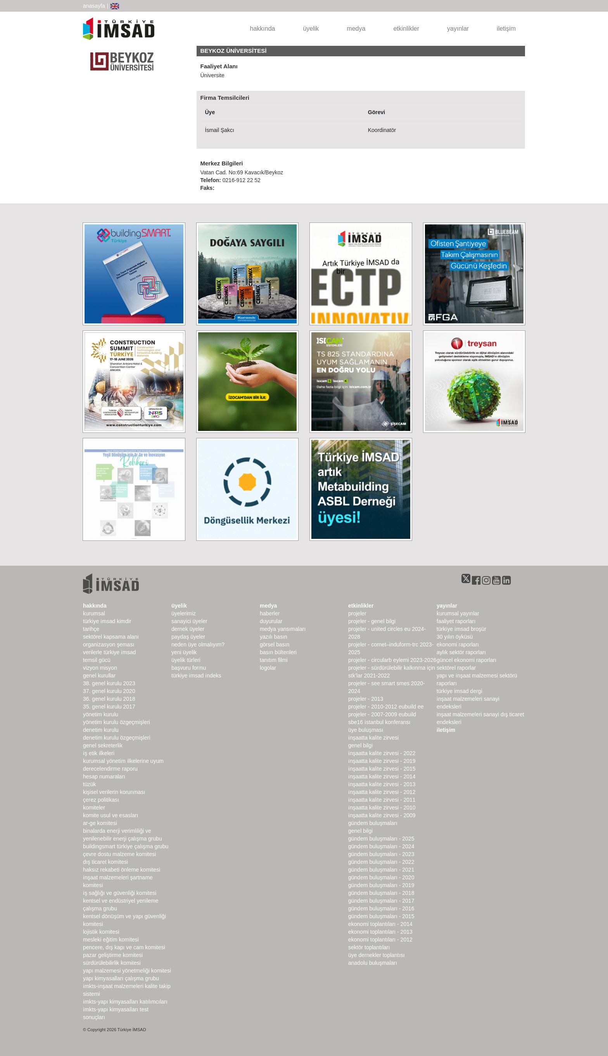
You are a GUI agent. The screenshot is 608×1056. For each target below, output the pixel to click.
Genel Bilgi (360, 745)
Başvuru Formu (188, 668)
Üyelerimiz (183, 613)
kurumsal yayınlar (458, 613)
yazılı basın (273, 637)
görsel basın (274, 644)
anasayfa (94, 6)
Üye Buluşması (365, 730)
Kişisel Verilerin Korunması (114, 792)
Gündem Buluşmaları (372, 823)
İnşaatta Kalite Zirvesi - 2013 (382, 784)
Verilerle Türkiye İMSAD (109, 652)
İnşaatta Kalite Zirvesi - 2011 (382, 800)
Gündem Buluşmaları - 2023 (381, 854)
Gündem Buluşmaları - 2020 (381, 877)
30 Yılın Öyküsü (455, 637)
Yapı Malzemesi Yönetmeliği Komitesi (127, 970)
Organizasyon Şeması (108, 644)
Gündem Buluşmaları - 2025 (381, 838)
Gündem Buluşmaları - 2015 (381, 916)
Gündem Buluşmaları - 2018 (381, 893)
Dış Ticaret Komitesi (105, 862)
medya (356, 28)
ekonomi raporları (458, 644)
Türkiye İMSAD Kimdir (107, 621)
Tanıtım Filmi (274, 660)
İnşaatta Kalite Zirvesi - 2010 (382, 807)
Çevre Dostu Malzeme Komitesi (119, 854)
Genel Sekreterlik (103, 745)
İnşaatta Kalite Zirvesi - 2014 (382, 776)
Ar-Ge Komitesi (100, 823)
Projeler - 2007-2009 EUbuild (382, 714)
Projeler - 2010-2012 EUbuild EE (386, 706)
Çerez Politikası (101, 800)
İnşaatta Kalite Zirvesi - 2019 (382, 761)
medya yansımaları (283, 629)
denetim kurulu (101, 730)
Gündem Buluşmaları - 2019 (381, 885)
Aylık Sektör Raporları (461, 652)
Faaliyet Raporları (456, 621)
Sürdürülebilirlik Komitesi (112, 963)
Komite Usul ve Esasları (110, 815)
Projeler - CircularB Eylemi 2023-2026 (392, 660)
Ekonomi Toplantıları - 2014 (380, 924)
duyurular (271, 621)
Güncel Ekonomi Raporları (466, 660)
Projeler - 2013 (365, 699)
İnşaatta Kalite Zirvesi (373, 738)
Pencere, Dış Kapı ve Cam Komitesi (124, 947)
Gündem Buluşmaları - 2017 (381, 901)
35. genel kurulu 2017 (109, 706)
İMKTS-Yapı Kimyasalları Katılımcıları (125, 1002)
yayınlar (458, 28)
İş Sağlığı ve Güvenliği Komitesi (119, 893)
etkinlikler (406, 28)
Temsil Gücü (97, 660)
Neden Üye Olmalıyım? (198, 644)
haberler (270, 613)
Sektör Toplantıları (369, 947)
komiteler (94, 807)
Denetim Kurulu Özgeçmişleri (116, 738)
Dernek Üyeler (187, 629)
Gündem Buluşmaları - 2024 (381, 846)
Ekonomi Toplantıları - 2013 (380, 932)
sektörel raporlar (456, 668)
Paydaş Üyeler (188, 637)
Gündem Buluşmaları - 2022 (381, 862)
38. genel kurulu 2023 (109, 683)
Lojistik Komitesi (101, 932)
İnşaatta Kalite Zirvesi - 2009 (382, 815)
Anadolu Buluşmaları (372, 963)
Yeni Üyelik (184, 652)
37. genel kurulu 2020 (109, 691)
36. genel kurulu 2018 (109, 699)
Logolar (268, 668)
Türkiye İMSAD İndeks (196, 675)
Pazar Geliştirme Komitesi (113, 955)
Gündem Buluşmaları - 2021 (381, 870)
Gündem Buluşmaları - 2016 (381, 908)
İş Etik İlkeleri (98, 753)
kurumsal (94, 613)
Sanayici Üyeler (189, 621)
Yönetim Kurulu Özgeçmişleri (116, 722)
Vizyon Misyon (100, 668)
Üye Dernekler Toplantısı (376, 955)
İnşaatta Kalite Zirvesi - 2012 (382, 792)
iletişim (506, 28)
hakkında (262, 28)
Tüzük (89, 784)
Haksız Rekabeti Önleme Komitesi (121, 870)
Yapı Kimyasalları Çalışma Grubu (121, 978)
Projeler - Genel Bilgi (372, 621)
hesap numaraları (104, 776)
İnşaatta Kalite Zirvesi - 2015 (382, 769)
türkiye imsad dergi (459, 691)
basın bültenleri (278, 652)
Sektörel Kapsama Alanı (111, 637)
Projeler (357, 613)
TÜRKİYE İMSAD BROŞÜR (461, 629)
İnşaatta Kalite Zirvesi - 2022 (382, 753)
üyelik (311, 28)
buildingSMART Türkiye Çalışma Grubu (125, 846)
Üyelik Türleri (185, 660)
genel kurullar (99, 675)
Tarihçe (91, 629)
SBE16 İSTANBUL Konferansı (379, 722)
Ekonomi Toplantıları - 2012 (380, 939)
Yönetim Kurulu (100, 714)
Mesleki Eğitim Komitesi (111, 939)
